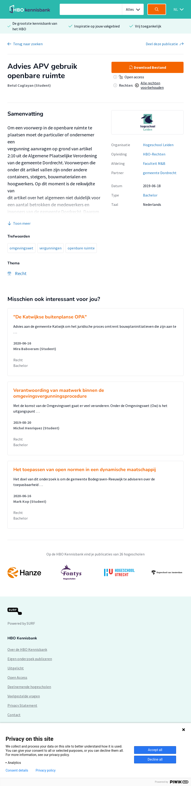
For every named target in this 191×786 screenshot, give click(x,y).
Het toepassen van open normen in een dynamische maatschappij (84, 469)
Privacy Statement (22, 705)
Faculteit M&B (154, 163)
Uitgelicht (15, 668)
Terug (28, 44)
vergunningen (50, 248)
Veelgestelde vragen (23, 696)
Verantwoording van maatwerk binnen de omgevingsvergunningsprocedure (58, 393)
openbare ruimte (81, 248)
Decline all (155, 759)
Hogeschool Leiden (158, 145)
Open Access (17, 677)
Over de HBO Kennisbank (27, 649)
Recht (18, 360)
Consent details (17, 770)
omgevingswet (21, 248)
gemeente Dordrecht (160, 172)
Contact (14, 714)
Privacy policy (46, 770)
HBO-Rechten (154, 154)
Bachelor (150, 195)
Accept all (155, 750)
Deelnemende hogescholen (29, 686)
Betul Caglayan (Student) (29, 85)
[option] (147, 122)
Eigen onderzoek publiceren (29, 658)
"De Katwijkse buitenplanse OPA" (50, 317)
